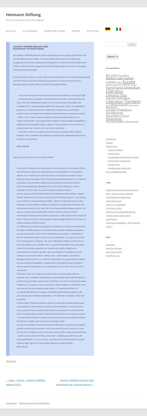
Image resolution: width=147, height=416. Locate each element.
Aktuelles (11, 31)
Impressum (111, 139)
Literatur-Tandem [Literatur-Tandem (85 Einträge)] (123, 101)
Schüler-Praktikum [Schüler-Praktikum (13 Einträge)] (119, 110)
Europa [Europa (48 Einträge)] (129, 81)
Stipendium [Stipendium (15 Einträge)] (114, 119)
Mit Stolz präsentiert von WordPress (34, 403)
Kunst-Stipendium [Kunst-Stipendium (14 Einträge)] (127, 87)
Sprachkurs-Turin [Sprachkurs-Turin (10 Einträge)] (117, 116)
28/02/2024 (11, 361)
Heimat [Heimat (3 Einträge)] (126, 84)
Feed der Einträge (114, 248)
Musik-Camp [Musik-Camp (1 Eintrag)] (133, 105)
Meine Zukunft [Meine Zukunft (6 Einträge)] (119, 105)
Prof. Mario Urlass (114, 208)
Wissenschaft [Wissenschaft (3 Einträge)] (132, 121)
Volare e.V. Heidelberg (116, 204)
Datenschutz (111, 146)
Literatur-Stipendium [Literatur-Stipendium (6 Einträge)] (118, 98)
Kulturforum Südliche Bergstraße (120, 212)
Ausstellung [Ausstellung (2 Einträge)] (123, 75)
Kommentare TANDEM (54, 31)
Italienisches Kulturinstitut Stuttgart (122, 190)
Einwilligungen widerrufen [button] (119, 168)
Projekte (76, 31)
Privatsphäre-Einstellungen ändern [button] (123, 157)
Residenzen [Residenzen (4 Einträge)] (112, 107)
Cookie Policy (114, 153)
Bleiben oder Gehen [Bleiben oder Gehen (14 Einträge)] (120, 78)
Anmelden (110, 244)
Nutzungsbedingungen (116, 171)
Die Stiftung (93, 31)
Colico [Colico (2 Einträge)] (119, 82)
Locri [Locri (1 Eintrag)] (108, 105)
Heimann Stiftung (23, 14)
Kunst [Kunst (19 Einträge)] (110, 87)
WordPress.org (112, 255)
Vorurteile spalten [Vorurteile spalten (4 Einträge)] (115, 121)
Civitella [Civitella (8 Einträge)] (111, 82)
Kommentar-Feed (114, 252)
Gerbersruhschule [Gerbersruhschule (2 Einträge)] (114, 84)
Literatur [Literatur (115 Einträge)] (114, 91)
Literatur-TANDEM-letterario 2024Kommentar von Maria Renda (30, 47)
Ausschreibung (30, 31)
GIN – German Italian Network (119, 193)
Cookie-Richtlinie (115, 150)
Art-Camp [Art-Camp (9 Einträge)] (112, 75)
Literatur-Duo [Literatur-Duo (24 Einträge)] (116, 95)
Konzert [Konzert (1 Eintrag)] (133, 85)
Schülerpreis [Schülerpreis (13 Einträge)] (114, 113)
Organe (109, 142)
